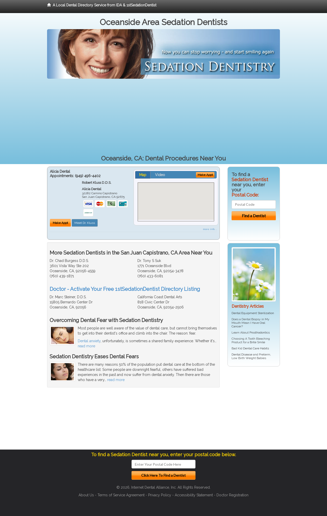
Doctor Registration (232, 495)
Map (142, 175)
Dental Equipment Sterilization (253, 313)
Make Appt (60, 223)
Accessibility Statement (194, 495)
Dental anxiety (89, 341)
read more (86, 346)
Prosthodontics (259, 332)
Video (160, 175)
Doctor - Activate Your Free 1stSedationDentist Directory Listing (125, 289)
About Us (86, 495)
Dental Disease (242, 354)
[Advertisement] (163, 117)
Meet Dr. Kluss (84, 223)
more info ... (210, 229)
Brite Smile (257, 342)
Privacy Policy (159, 495)
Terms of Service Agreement (121, 495)
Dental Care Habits (256, 348)
